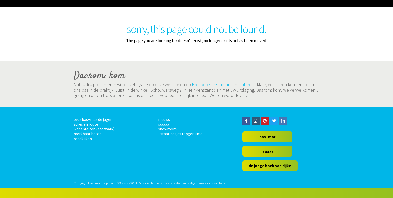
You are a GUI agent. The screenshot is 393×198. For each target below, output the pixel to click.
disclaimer (152, 183)
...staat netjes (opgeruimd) (181, 133)
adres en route (86, 124)
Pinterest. (247, 84)
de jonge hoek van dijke (270, 165)
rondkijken (83, 138)
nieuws (164, 119)
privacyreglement (174, 183)
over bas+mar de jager (93, 119)
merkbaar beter (87, 133)
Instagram (221, 84)
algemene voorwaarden (206, 183)
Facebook (201, 84)
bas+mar (267, 136)
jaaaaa (163, 124)
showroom (167, 128)
